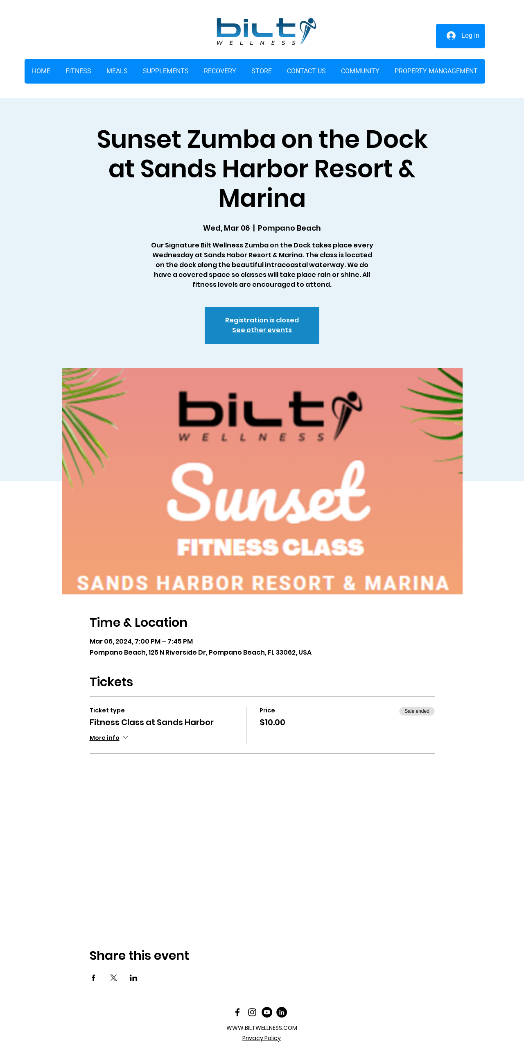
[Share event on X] (113, 978)
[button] (261, 71)
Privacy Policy (261, 1038)
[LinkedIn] (281, 1012)
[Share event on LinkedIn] (134, 978)
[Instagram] (252, 1012)
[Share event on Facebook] (93, 978)
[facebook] (237, 1012)
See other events (262, 330)
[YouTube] (267, 1012)
